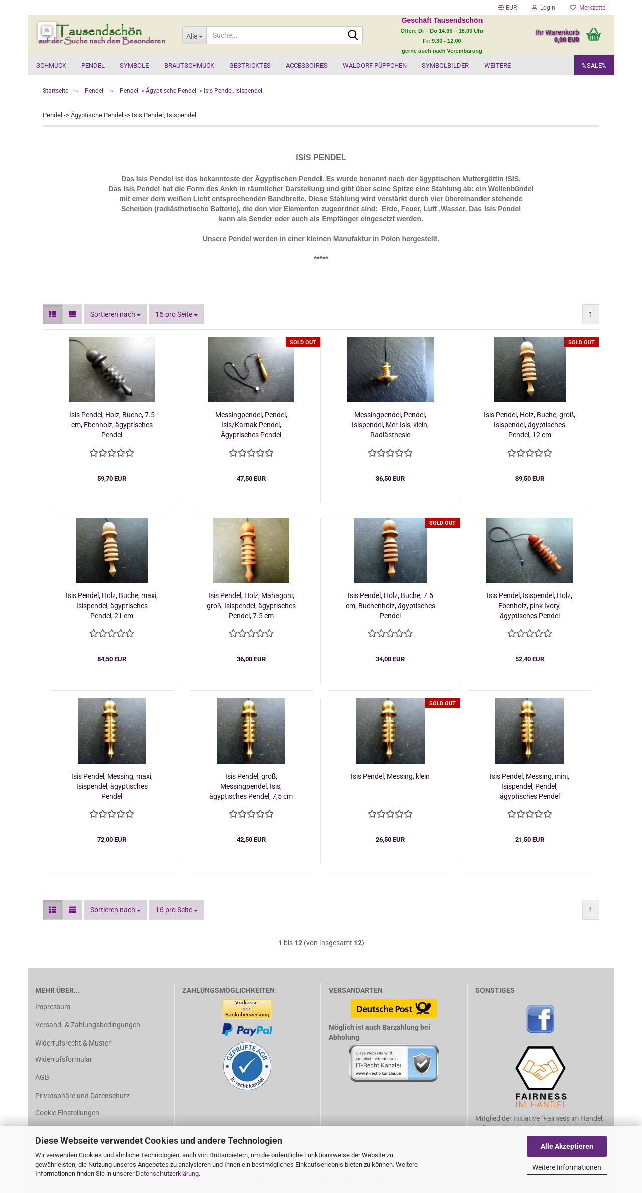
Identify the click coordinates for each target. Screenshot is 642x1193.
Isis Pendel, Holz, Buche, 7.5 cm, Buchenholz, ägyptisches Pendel (390, 605)
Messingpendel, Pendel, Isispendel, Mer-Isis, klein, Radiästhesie (390, 425)
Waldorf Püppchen (375, 65)
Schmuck (51, 65)
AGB (42, 1077)
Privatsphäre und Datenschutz (82, 1096)
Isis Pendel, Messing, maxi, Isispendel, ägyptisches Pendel (112, 786)
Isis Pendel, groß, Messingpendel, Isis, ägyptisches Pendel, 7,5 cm (251, 786)
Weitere (497, 65)
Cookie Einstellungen (67, 1113)
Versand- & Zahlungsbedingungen (87, 1025)
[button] (507, 7)
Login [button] (543, 7)
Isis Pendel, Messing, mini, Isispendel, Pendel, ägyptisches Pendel (529, 786)
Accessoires (307, 65)
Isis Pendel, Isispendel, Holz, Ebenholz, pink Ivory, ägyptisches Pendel (529, 605)
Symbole (134, 65)
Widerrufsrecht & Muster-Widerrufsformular (74, 1051)
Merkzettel (588, 7)
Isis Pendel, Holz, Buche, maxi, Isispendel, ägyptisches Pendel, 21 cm (112, 605)
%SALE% (594, 65)
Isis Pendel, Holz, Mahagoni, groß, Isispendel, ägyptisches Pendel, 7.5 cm (251, 605)
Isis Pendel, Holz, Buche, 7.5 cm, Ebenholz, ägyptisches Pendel (112, 425)
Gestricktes (250, 65)
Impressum (52, 1007)
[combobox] (115, 314)
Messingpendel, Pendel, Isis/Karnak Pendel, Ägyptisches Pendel (251, 425)
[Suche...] (194, 35)
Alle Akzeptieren (567, 1146)
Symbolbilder (445, 65)
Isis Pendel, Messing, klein (390, 776)
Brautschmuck (189, 65)
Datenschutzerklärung (167, 1173)
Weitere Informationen (566, 1167)
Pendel (93, 65)
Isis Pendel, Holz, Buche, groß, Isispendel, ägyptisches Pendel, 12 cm (529, 425)
